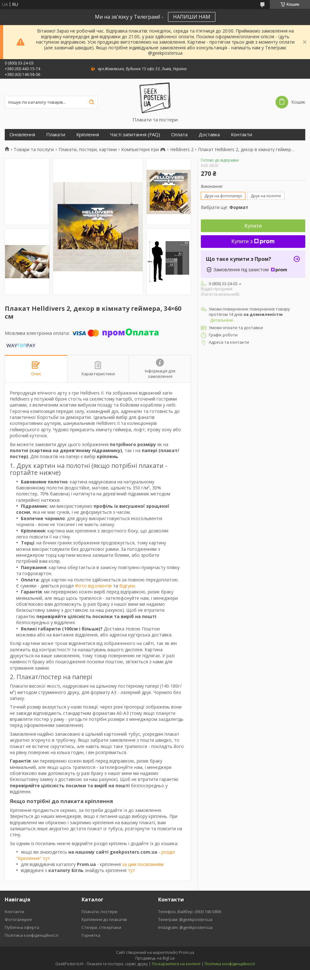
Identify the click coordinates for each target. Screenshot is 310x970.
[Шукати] (91, 102)
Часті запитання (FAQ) (135, 134)
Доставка (209, 134)
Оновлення (22, 134)
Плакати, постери (99, 911)
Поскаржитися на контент (176, 964)
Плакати (55, 134)
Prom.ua (186, 952)
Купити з (253, 241)
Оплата (179, 134)
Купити (253, 226)
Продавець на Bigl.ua (155, 958)
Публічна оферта (22, 927)
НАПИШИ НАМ (191, 16)
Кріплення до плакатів (104, 919)
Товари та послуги (34, 149)
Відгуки (127, 586)
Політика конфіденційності (32, 935)
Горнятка (91, 935)
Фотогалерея (18, 919)
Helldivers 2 (182, 149)
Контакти (241, 134)
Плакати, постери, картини (88, 149)
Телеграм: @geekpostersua (185, 919)
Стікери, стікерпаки (101, 927)
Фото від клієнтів (93, 586)
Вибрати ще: (224, 207)
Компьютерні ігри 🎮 (143, 149)
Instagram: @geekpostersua (185, 927)
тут (131, 870)
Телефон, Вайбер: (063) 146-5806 (189, 911)
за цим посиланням (143, 864)
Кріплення (87, 134)
